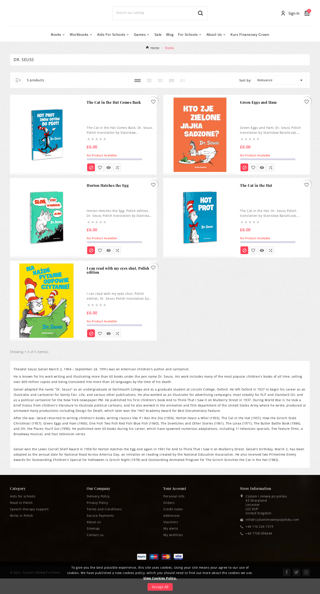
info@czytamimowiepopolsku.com (272, 561)
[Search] (153, 20)
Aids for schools (22, 538)
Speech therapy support (29, 551)
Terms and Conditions (104, 551)
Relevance (280, 95)
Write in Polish (21, 557)
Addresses (171, 557)
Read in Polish (21, 544)
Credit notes (173, 551)
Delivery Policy (98, 538)
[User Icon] (290, 21)
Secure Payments (100, 557)
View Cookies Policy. (160, 578)
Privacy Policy (97, 544)
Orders (168, 544)
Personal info (173, 538)
